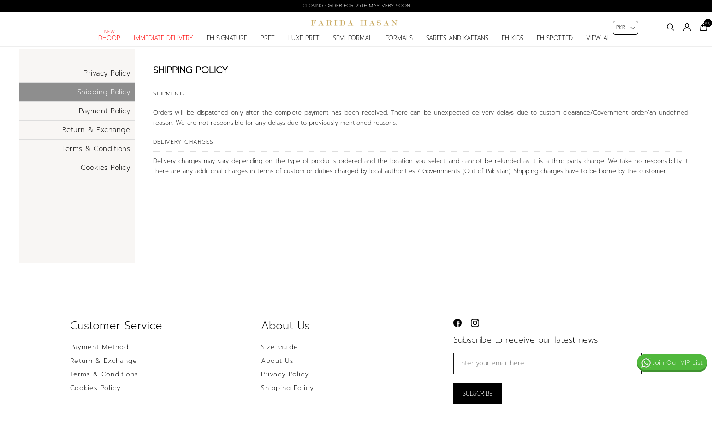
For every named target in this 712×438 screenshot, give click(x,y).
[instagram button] (475, 329)
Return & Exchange (96, 136)
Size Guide (279, 353)
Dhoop (109, 44)
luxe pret (304, 44)
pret (268, 44)
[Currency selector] (625, 28)
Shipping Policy (104, 98)
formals (399, 44)
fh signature (227, 44)
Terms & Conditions (96, 155)
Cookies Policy (105, 174)
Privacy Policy (106, 79)
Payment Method (99, 353)
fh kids (512, 44)
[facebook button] (457, 329)
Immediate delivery (163, 44)
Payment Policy (104, 117)
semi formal (352, 44)
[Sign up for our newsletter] (547, 369)
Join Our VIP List (672, 363)
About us (277, 367)
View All (600, 44)
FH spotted (555, 44)
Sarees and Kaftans (457, 44)
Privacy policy (285, 380)
